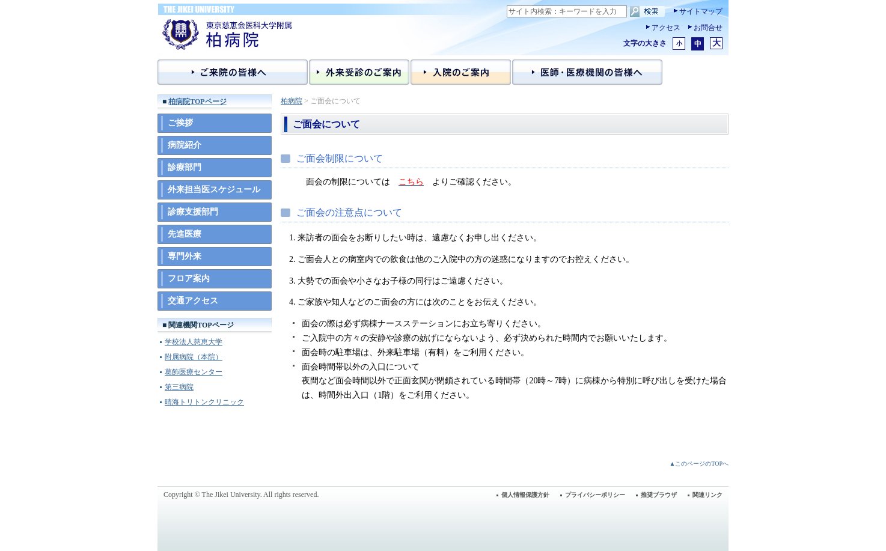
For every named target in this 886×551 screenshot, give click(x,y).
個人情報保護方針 (525, 495)
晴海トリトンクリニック (204, 402)
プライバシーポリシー (595, 495)
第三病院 (179, 387)
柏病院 (291, 101)
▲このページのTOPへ (699, 463)
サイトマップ (701, 11)
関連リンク (707, 495)
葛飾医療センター (193, 372)
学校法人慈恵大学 (193, 342)
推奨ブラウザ (659, 495)
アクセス (666, 27)
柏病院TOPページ (197, 101)
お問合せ (708, 27)
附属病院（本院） (193, 357)
